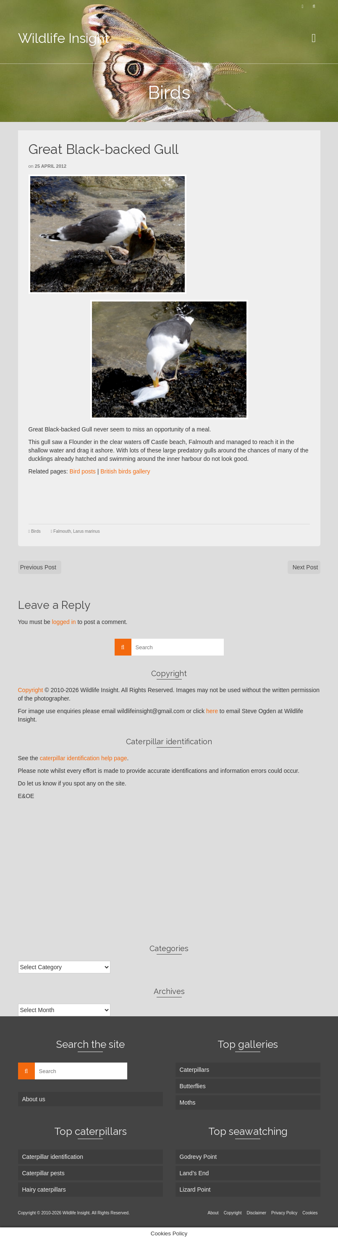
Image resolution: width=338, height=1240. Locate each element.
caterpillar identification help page (83, 758)
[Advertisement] (181, 499)
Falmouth (62, 531)
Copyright (30, 690)
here (212, 711)
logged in (64, 622)
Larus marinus (86, 531)
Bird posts (83, 471)
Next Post (305, 567)
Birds (36, 531)
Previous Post (38, 567)
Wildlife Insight (63, 38)
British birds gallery (125, 471)
